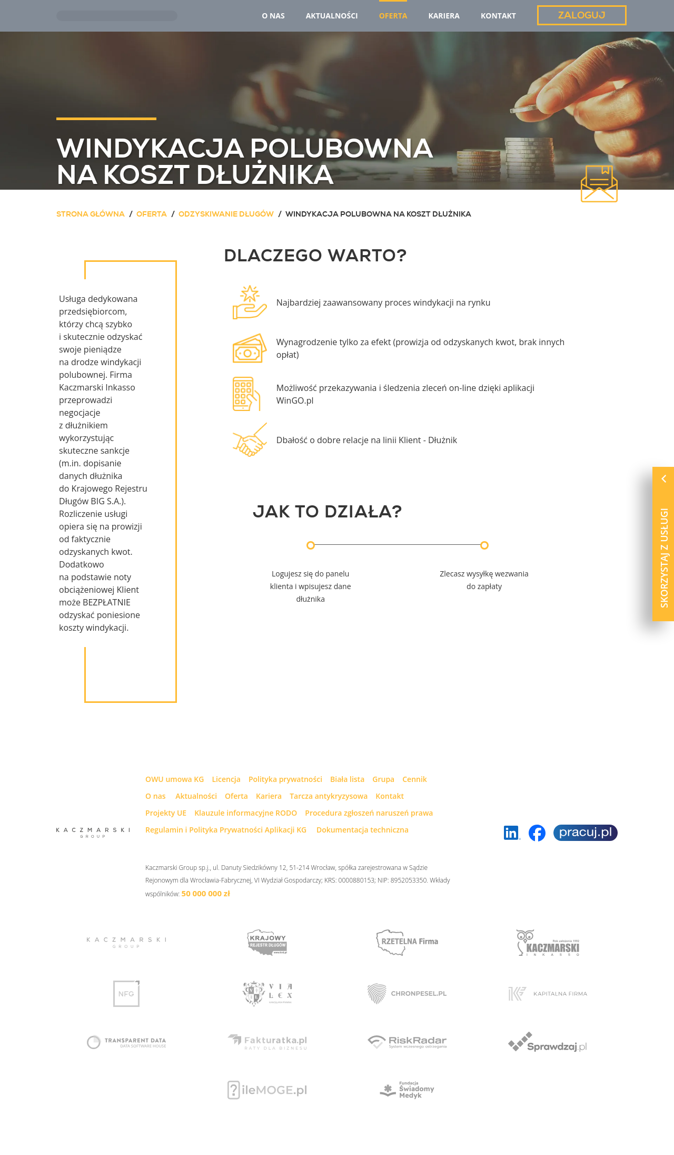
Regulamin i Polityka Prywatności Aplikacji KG (225, 830)
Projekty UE (165, 813)
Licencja (226, 779)
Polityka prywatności (285, 779)
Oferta (236, 796)
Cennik (414, 779)
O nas (155, 796)
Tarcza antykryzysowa (329, 796)
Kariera (269, 796)
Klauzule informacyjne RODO (245, 813)
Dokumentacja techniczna (362, 830)
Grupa (383, 779)
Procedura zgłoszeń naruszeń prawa (369, 813)
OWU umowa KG (174, 779)
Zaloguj (582, 15)
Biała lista (347, 779)
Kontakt (389, 796)
